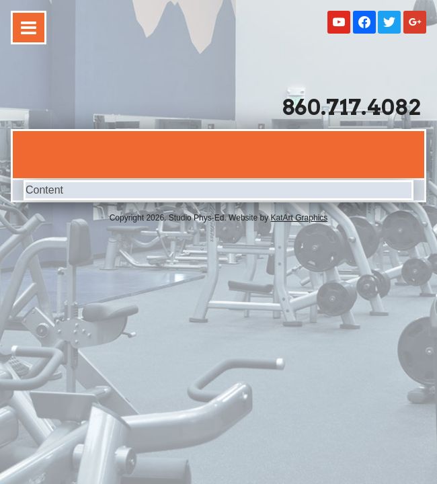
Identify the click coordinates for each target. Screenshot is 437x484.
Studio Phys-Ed (109, 88)
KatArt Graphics (299, 218)
